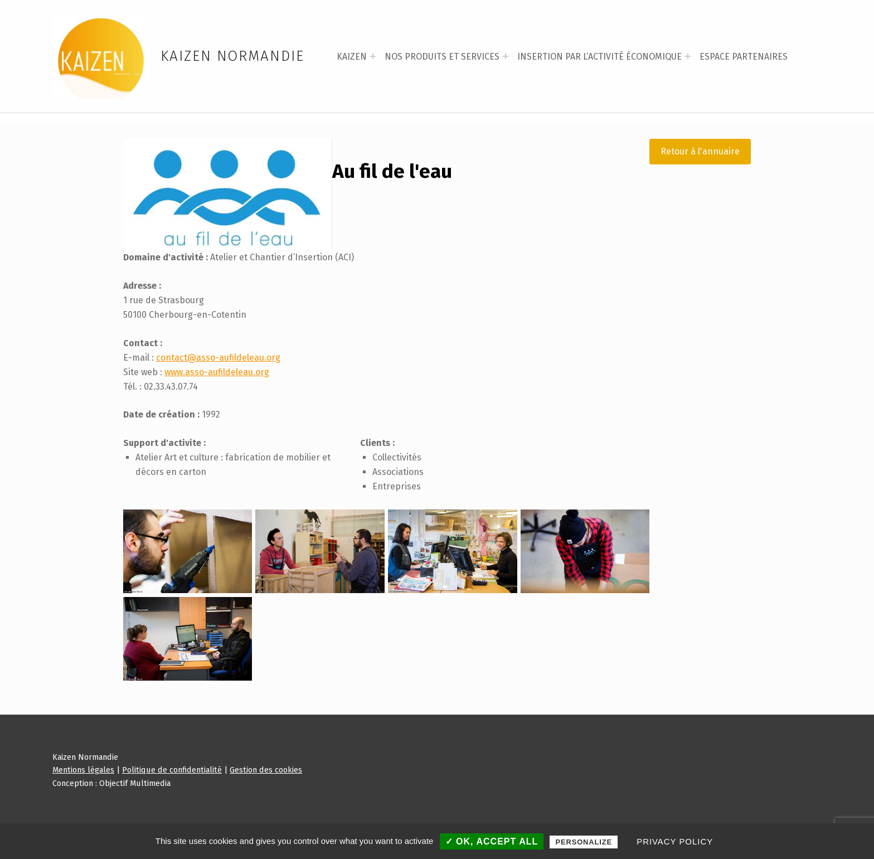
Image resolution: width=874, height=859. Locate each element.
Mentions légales (83, 803)
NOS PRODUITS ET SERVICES (442, 56)
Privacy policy (675, 841)
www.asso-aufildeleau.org (216, 404)
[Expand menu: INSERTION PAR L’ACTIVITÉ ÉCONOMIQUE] (688, 56)
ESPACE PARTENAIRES (744, 56)
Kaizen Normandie (232, 56)
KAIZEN (352, 56)
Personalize (583, 842)
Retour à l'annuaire (700, 183)
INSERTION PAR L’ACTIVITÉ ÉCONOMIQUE (599, 56)
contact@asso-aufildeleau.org (218, 390)
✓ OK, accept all (491, 841)
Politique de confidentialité (172, 803)
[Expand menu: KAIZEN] (373, 56)
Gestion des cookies (266, 803)
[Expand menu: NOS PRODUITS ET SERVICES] (505, 56)
